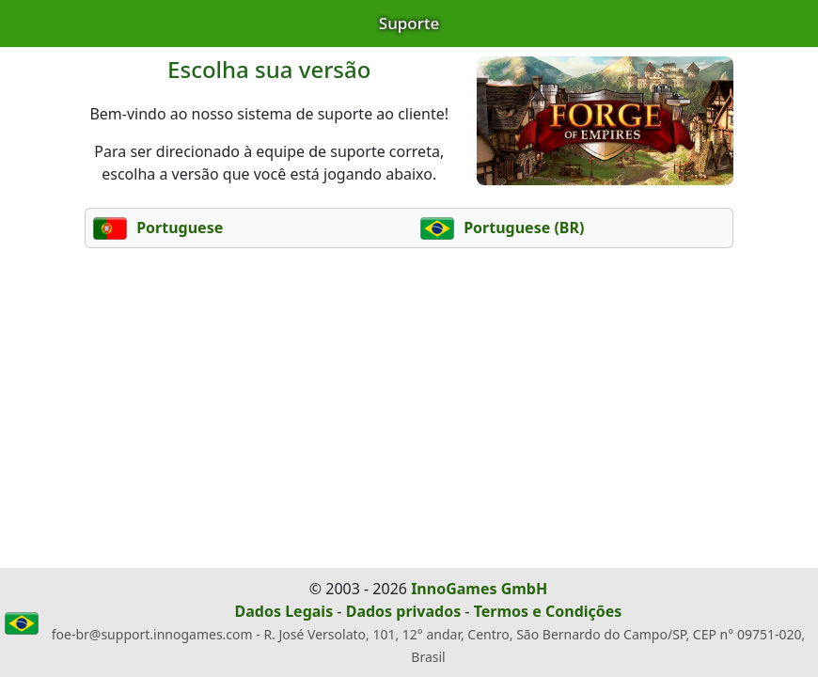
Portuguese (158, 227)
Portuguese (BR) (502, 227)
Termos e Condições (548, 611)
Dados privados (404, 611)
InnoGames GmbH (479, 588)
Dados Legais (284, 611)
